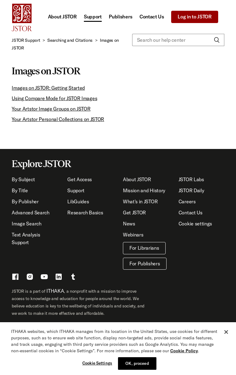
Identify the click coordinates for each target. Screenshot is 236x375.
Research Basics (85, 212)
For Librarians (144, 248)
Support (93, 17)
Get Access (79, 179)
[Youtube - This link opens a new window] (44, 277)
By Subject (23, 179)
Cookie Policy (184, 352)
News (129, 224)
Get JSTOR (134, 212)
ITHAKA (55, 291)
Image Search (26, 224)
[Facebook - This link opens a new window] (15, 277)
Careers (187, 201)
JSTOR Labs (191, 179)
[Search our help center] (178, 40)
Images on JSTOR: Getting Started (48, 88)
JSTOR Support (26, 40)
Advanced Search (30, 212)
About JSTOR (62, 17)
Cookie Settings (97, 364)
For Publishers (144, 263)
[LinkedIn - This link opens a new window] (58, 277)
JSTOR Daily (191, 190)
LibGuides (78, 201)
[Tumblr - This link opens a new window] (73, 277)
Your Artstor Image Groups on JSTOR (51, 109)
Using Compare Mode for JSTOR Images (54, 98)
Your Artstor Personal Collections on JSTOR (58, 119)
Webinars (133, 235)
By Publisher (25, 201)
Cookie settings (195, 224)
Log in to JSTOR (194, 17)
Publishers (120, 17)
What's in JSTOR (140, 201)
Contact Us (152, 17)
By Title (20, 190)
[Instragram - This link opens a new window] (29, 277)
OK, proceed (137, 364)
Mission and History (144, 190)
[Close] (226, 333)
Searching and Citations (69, 40)
